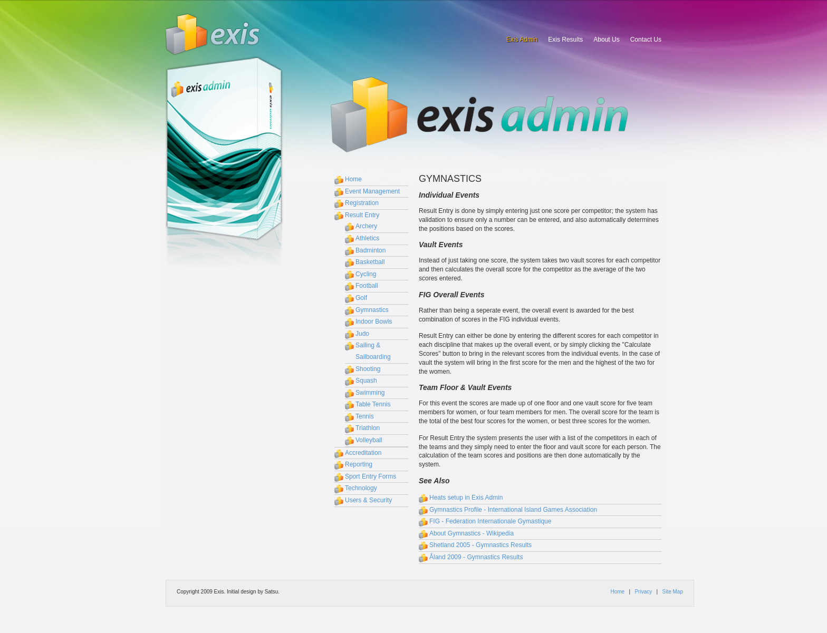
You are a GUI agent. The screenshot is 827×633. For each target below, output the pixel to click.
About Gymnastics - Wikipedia (471, 533)
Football (366, 285)
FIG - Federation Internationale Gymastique (490, 521)
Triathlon (367, 428)
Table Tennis (373, 404)
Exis (213, 34)
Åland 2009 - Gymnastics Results (476, 557)
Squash (366, 380)
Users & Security (368, 500)
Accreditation (363, 452)
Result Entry (362, 215)
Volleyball (368, 440)
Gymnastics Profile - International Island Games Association (513, 509)
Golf (361, 297)
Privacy (643, 592)
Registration (362, 203)
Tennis (364, 416)
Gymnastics (372, 310)
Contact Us (645, 39)
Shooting (367, 369)
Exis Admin (521, 39)
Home (353, 179)
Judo (362, 333)
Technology (361, 488)
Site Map (672, 592)
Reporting (358, 464)
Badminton (370, 250)
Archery (366, 226)
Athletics (367, 238)
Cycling (365, 274)
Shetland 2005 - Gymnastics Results (480, 545)
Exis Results (565, 39)
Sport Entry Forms (370, 476)
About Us (606, 39)
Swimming (369, 392)
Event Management (372, 191)
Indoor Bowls (373, 321)
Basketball (369, 262)
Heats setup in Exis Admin (466, 497)
